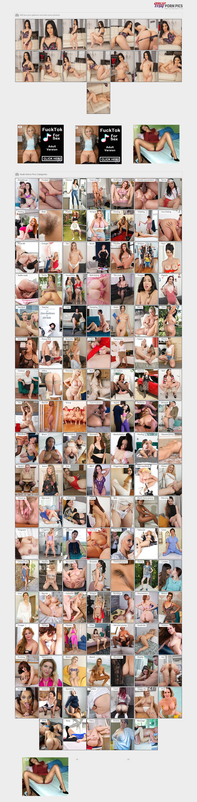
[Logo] (168, 5)
